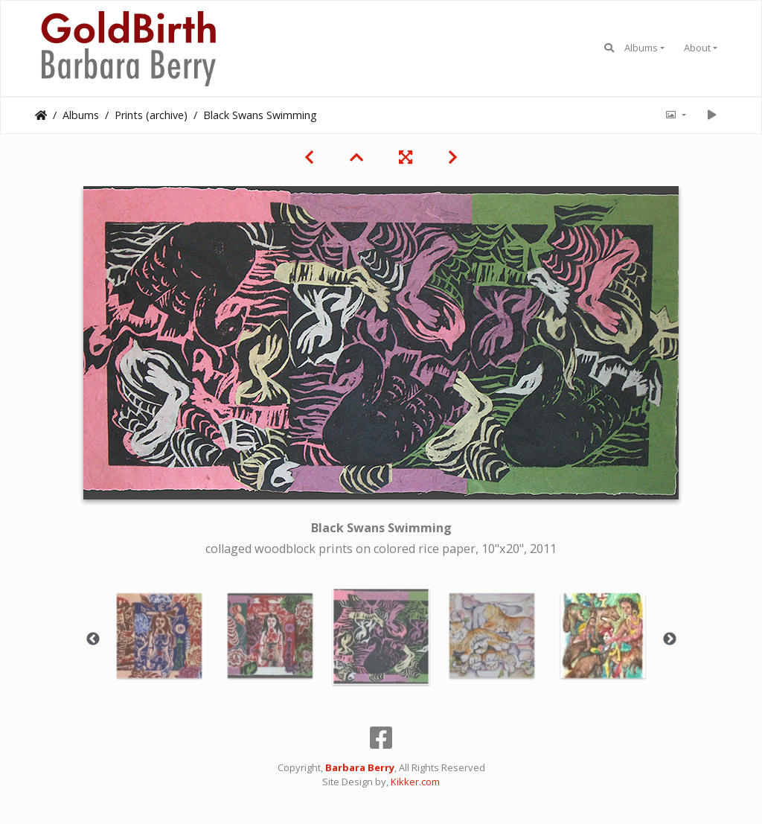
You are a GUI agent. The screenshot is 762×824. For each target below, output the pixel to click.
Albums (641, 47)
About (697, 47)
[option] (159, 635)
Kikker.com (415, 781)
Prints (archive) (151, 115)
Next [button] (669, 639)
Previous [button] (93, 639)
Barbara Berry (359, 767)
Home (41, 115)
